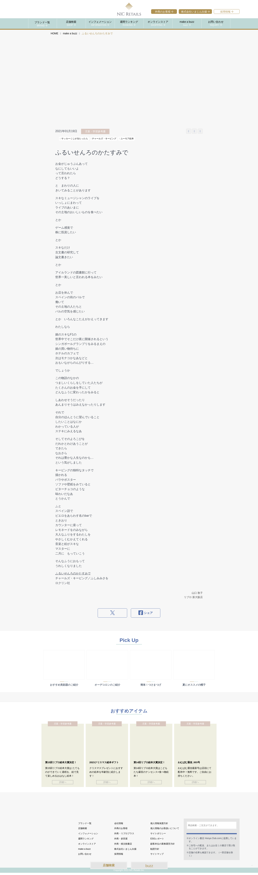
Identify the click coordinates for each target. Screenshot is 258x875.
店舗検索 (109, 865)
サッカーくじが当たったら (74, 138)
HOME (54, 33)
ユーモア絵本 (126, 138)
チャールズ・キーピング (103, 138)
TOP (249, 862)
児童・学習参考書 (95, 131)
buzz (149, 866)
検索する (211, 833)
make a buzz (70, 33)
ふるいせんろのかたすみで (73, 573)
